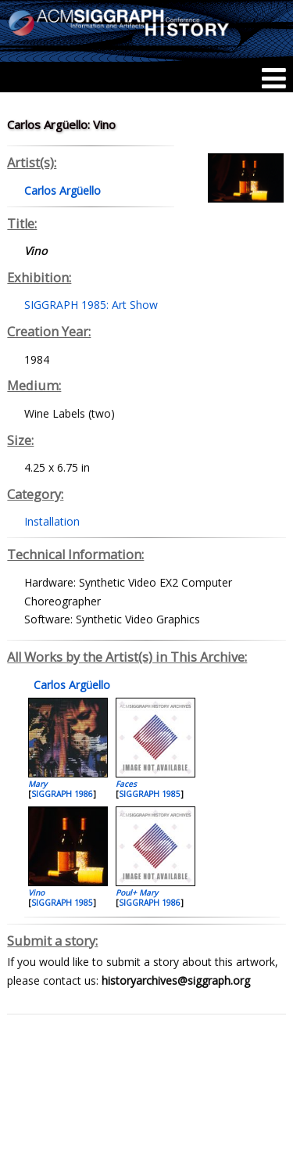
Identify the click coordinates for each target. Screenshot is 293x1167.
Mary (37, 783)
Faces (126, 783)
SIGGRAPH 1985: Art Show (91, 304)
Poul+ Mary (137, 892)
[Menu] (274, 78)
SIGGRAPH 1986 (62, 793)
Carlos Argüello (70, 684)
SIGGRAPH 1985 (149, 793)
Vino (36, 892)
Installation (52, 521)
